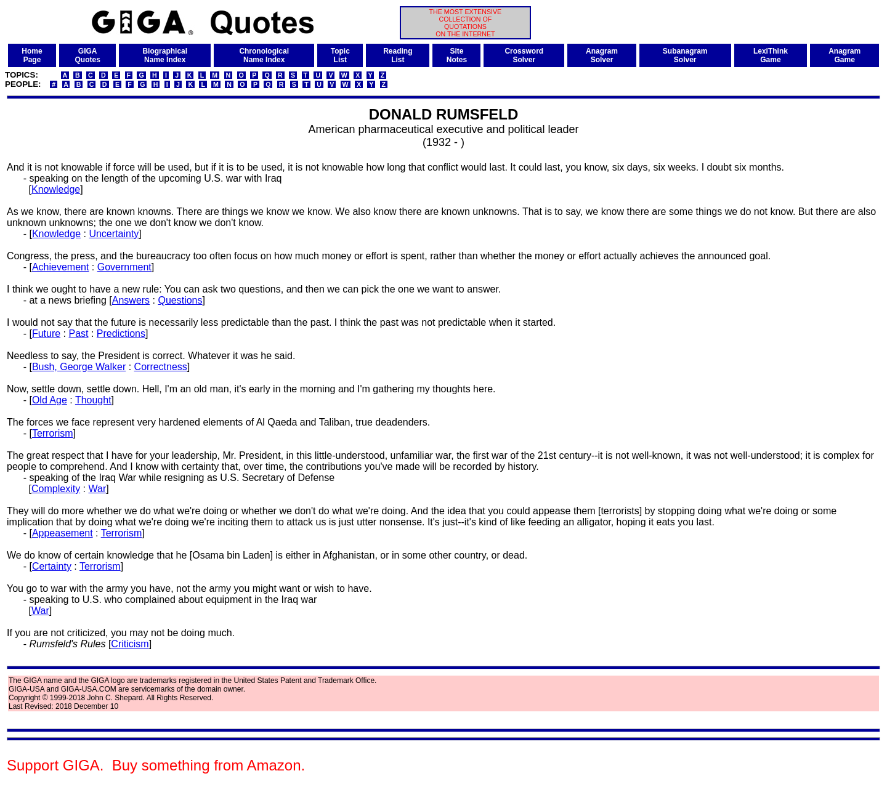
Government (124, 267)
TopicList (340, 55)
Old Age (49, 400)
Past (78, 333)
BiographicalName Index (164, 55)
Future (46, 333)
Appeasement (62, 533)
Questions (180, 300)
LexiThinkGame (770, 55)
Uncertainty (114, 233)
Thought (93, 400)
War (98, 488)
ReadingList (397, 55)
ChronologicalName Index (264, 55)
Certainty (51, 566)
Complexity (55, 488)
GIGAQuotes (87, 55)
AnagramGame (844, 55)
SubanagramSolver (685, 55)
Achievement (60, 267)
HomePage (32, 55)
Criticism (129, 644)
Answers (131, 300)
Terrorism (52, 433)
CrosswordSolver (523, 55)
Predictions (121, 333)
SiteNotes (457, 55)
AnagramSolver (602, 55)
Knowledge (55, 189)
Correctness (160, 367)
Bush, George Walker (79, 367)
